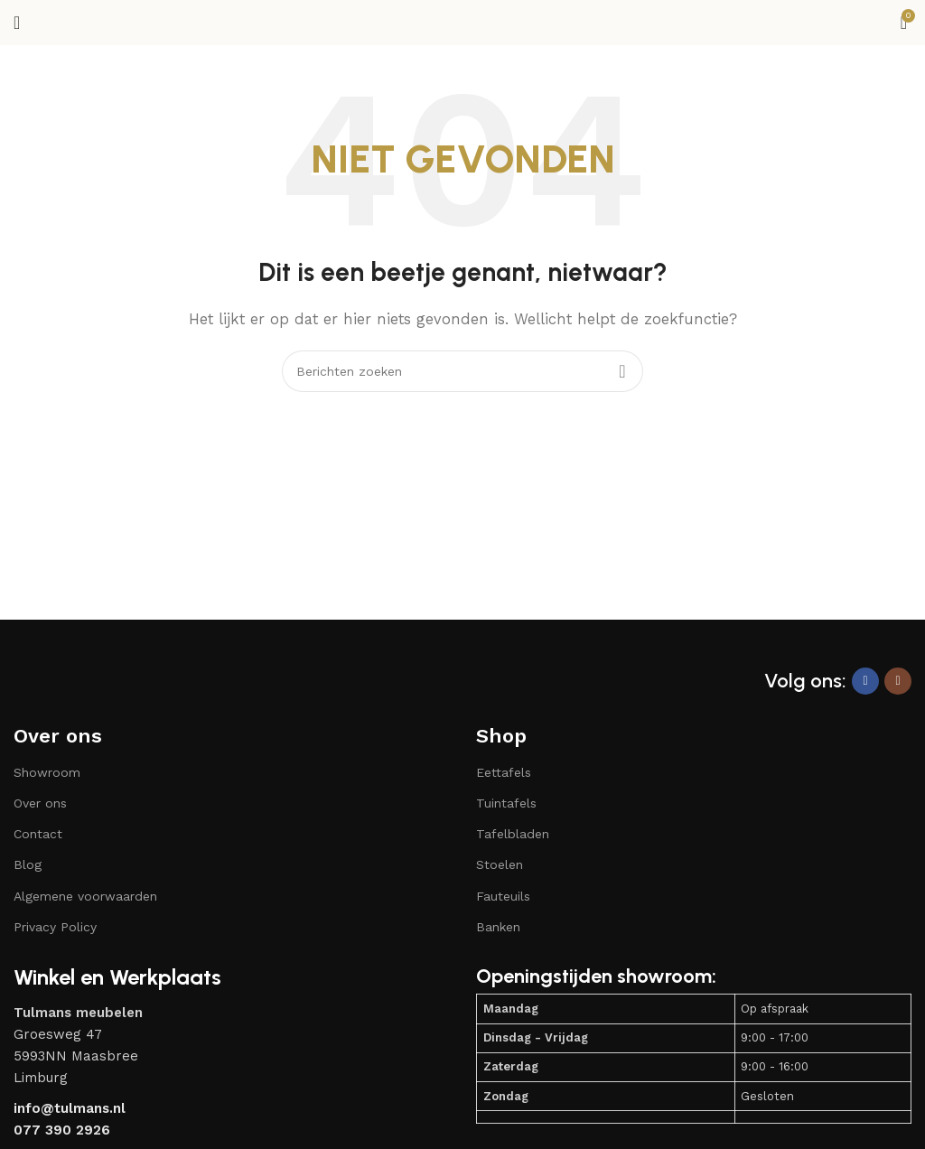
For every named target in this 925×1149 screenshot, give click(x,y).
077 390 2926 (62, 1130)
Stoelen (499, 864)
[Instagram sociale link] (897, 681)
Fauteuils (503, 896)
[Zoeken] (462, 371)
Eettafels (503, 772)
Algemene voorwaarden (85, 896)
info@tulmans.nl (70, 1108)
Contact (38, 834)
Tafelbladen (512, 834)
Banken (498, 927)
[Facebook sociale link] (865, 681)
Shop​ (501, 735)
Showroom (47, 772)
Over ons (58, 735)
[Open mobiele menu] (17, 23)
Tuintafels (506, 803)
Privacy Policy (55, 927)
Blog (28, 864)
